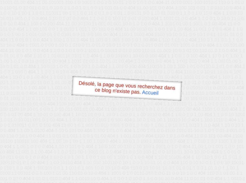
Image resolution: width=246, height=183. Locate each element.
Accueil (150, 92)
